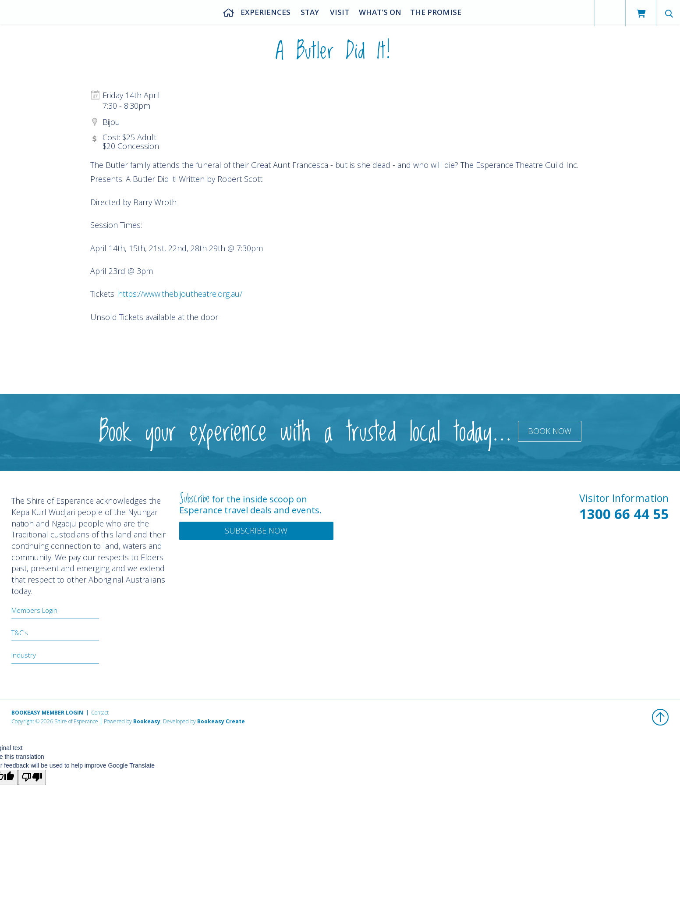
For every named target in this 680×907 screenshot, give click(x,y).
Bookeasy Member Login (47, 712)
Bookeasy (146, 721)
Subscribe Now (256, 530)
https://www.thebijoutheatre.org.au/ (180, 293)
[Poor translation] (32, 777)
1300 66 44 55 (624, 514)
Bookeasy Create (221, 721)
